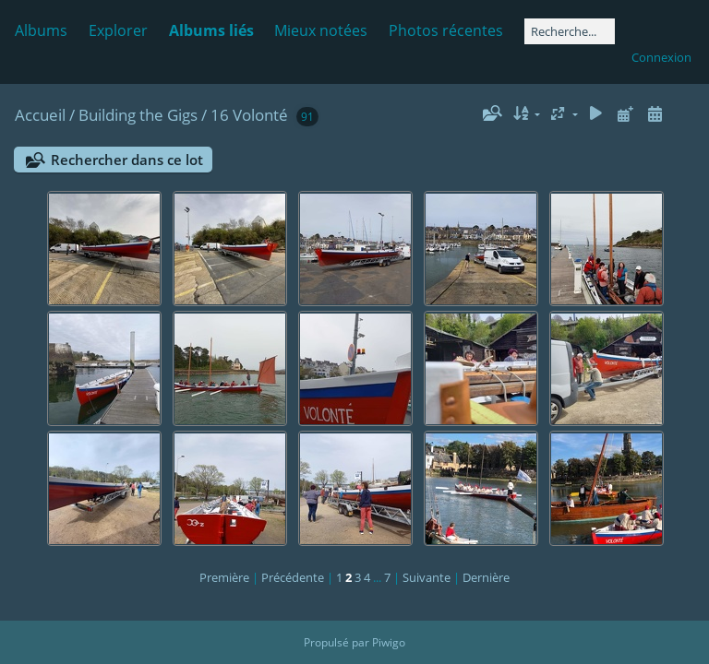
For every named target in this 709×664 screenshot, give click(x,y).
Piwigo (388, 642)
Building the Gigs (138, 114)
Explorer (118, 30)
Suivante (427, 577)
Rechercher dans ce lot (127, 159)
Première (224, 577)
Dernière (486, 577)
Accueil (40, 114)
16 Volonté (249, 114)
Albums (41, 30)
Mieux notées (320, 30)
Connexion (661, 57)
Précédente (292, 577)
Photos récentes (446, 30)
